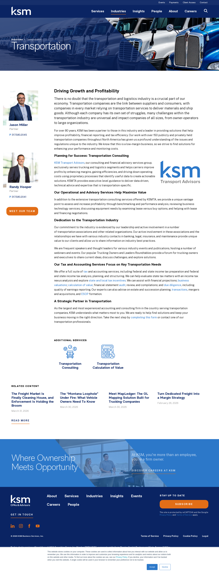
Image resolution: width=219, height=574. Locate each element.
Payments (174, 3)
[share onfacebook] (29, 526)
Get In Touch (22, 514)
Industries (118, 11)
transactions (179, 289)
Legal (205, 536)
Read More (20, 420)
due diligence (172, 285)
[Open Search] (206, 11)
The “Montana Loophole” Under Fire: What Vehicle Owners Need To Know (79, 398)
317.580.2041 (19, 196)
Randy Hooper (20, 187)
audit (122, 285)
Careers (191, 11)
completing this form (144, 317)
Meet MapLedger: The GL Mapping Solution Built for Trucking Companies (129, 398)
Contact (204, 3)
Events (162, 3)
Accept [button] (152, 567)
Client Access (189, 3)
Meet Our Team (22, 211)
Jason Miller (18, 125)
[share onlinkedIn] (12, 526)
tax (85, 271)
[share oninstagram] (21, 526)
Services (97, 11)
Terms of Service (184, 515)
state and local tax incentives (107, 280)
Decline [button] (165, 567)
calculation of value (80, 285)
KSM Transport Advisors (69, 162)
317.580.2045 (19, 134)
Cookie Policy (190, 536)
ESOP (85, 294)
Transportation (33, 39)
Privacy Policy (121, 557)
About (173, 11)
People (156, 11)
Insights (139, 11)
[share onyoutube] (38, 526)
